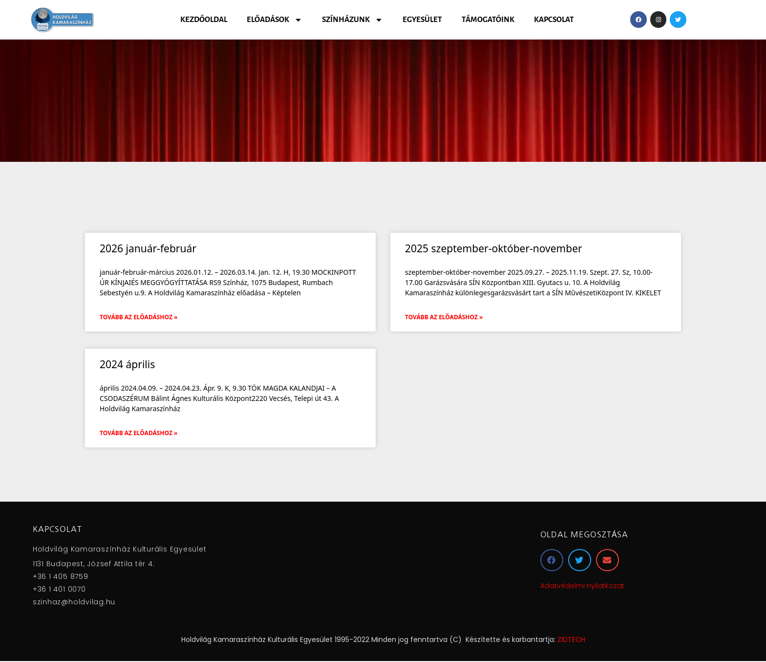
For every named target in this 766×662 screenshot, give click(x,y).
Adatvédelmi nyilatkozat (582, 586)
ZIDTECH (571, 639)
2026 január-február (148, 248)
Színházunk (352, 20)
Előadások (274, 20)
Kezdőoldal (203, 19)
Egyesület (422, 19)
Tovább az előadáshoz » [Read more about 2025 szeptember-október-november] (444, 317)
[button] (551, 560)
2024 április (127, 364)
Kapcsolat (554, 19)
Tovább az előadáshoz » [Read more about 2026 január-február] (138, 317)
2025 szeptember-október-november (493, 248)
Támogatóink (488, 19)
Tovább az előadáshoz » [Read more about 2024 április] (138, 433)
